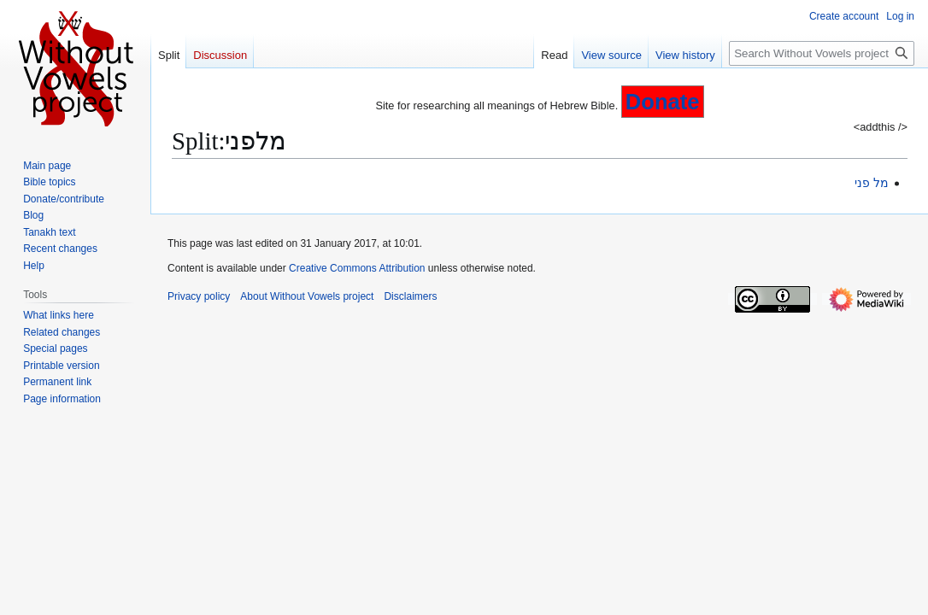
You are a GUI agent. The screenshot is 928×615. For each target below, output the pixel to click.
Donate (663, 102)
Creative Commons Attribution (357, 268)
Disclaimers (410, 296)
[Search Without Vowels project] (821, 53)
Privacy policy (198, 296)
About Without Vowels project (306, 296)
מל (881, 183)
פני (862, 183)
